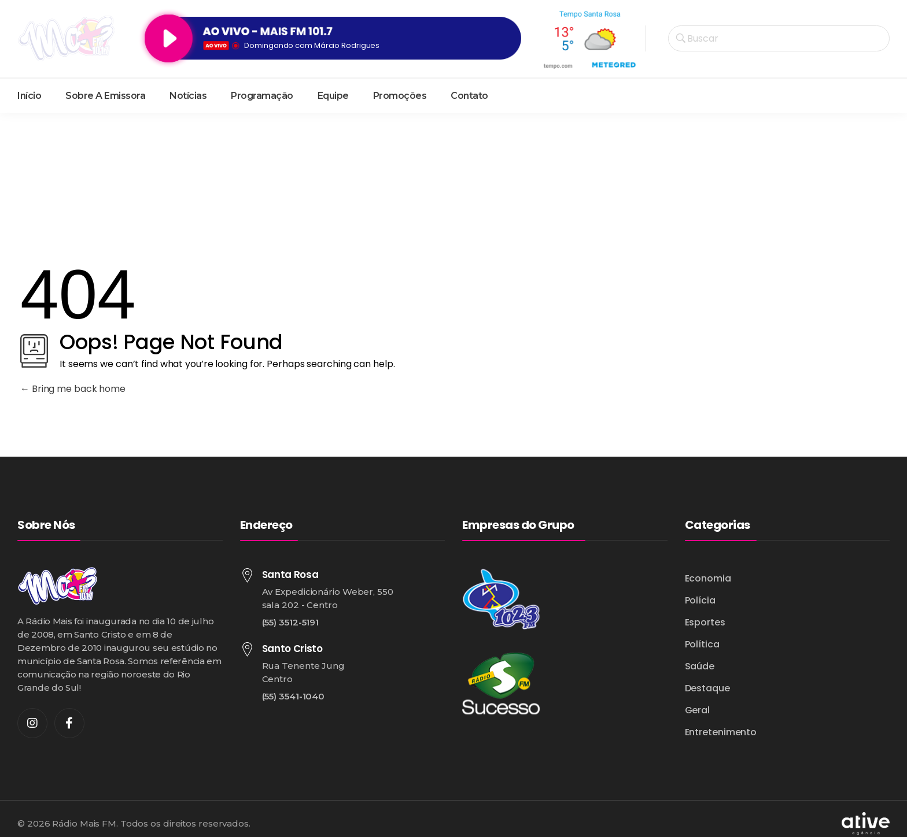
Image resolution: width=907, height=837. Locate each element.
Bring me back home (73, 388)
